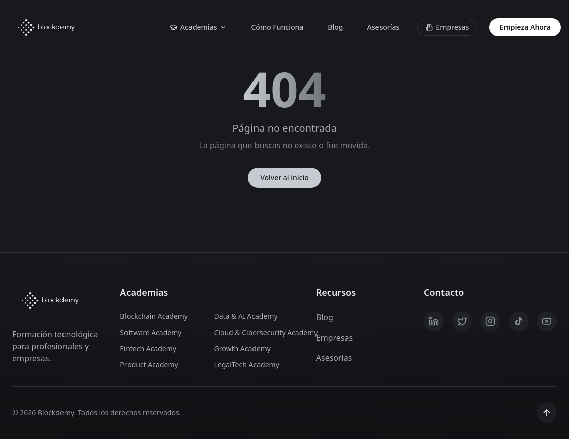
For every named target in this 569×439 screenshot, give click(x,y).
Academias (198, 27)
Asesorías (383, 27)
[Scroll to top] (547, 413)
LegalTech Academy (246, 364)
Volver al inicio (284, 177)
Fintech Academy (148, 348)
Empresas (447, 27)
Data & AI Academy (246, 316)
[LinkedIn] (434, 321)
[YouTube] (547, 321)
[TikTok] (519, 321)
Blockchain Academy (154, 316)
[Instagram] (490, 321)
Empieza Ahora (525, 27)
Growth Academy (242, 348)
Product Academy (149, 364)
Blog (335, 27)
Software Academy (150, 332)
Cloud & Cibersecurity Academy (255, 332)
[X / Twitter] (462, 321)
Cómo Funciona (277, 27)
